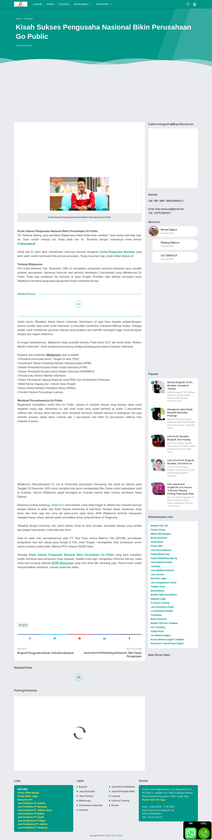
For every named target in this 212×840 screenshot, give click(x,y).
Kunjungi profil (167, 233)
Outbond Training (120, 800)
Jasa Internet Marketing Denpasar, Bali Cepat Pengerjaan (112, 654)
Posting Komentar (24, 45)
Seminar (83, 810)
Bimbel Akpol (81, 4)
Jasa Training (86, 796)
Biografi (23, 625)
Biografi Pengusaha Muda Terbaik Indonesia (45, 653)
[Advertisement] (106, 94)
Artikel (50, 4)
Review (115, 805)
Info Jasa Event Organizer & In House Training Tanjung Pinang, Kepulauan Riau (180, 489)
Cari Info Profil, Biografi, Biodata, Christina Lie (181, 462)
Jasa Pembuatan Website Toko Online (123, 791)
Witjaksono (57, 504)
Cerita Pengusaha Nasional (117, 251)
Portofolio (64, 4)
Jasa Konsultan (87, 791)
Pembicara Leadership (91, 805)
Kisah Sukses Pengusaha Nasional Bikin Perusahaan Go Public (71, 554)
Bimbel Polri (103, 4)
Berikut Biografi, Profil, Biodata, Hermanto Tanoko (180, 385)
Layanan (37, 4)
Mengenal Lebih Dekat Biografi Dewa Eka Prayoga (179, 412)
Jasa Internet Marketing (123, 786)
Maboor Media (117, 835)
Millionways (85, 800)
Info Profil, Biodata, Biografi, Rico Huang (178, 438)
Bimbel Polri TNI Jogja (153, 800)
